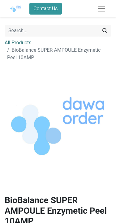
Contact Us (45, 8)
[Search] (104, 31)
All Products (18, 43)
